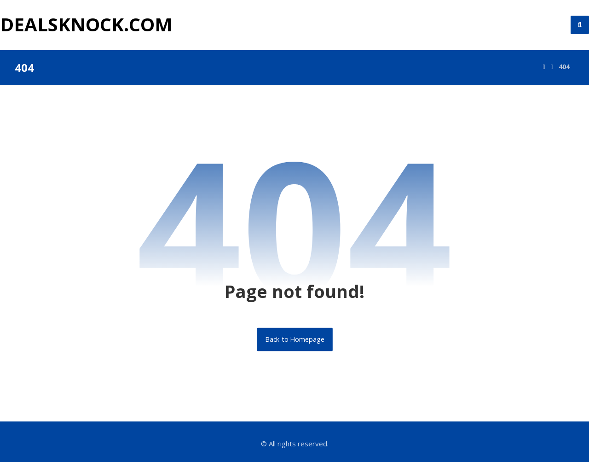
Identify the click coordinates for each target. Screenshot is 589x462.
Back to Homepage (294, 339)
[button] (580, 25)
